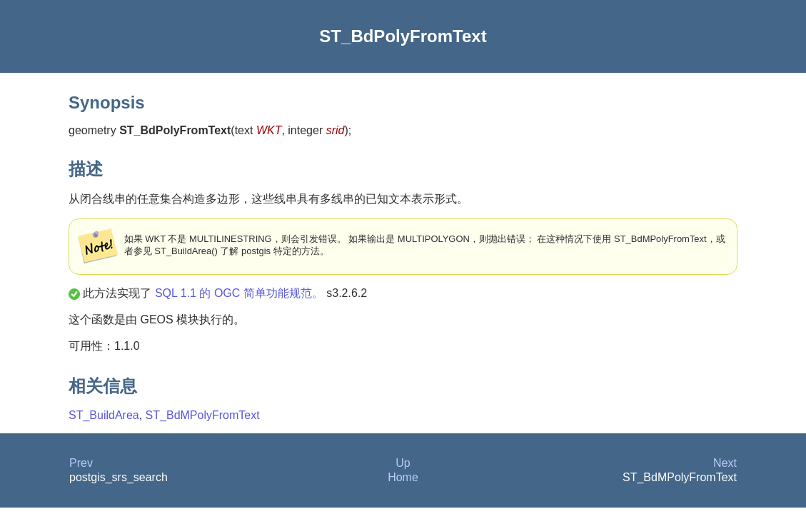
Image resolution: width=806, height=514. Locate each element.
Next (725, 463)
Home (403, 477)
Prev (81, 463)
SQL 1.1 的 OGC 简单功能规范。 (239, 293)
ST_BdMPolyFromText (203, 415)
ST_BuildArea (104, 415)
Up (403, 463)
